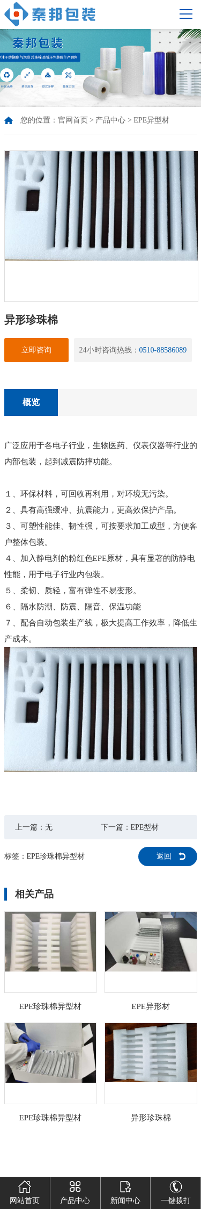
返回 (164, 856)
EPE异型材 (151, 120)
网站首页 (25, 1191)
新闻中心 (125, 1191)
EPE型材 (145, 827)
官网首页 (73, 120)
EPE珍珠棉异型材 (56, 856)
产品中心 (110, 120)
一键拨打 (176, 1191)
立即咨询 (36, 350)
